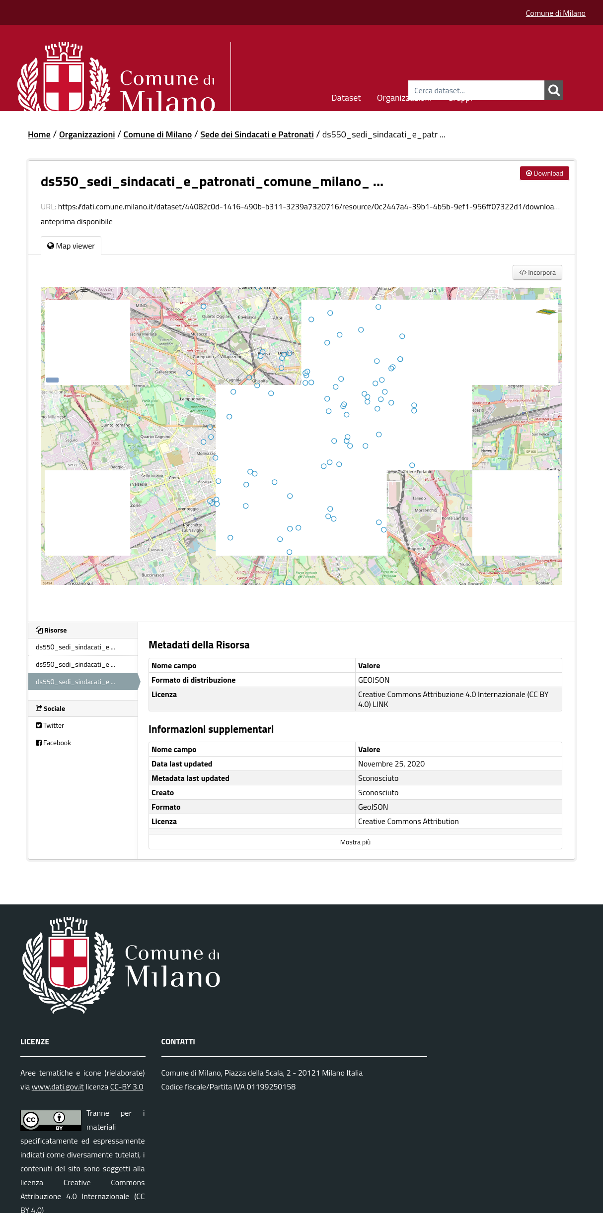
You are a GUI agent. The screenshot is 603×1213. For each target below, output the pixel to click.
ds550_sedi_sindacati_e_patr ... (384, 134)
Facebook (53, 742)
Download (544, 173)
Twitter (50, 725)
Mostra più (355, 842)
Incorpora (537, 272)
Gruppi (460, 96)
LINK (380, 704)
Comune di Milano (556, 13)
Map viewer (71, 246)
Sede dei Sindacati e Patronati (256, 134)
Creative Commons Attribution (408, 821)
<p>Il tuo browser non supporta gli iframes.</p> (301, 448)
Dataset (346, 96)
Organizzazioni (404, 96)
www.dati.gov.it (58, 1086)
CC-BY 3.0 (127, 1086)
